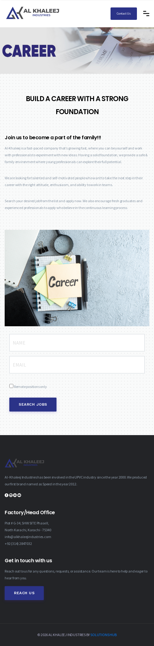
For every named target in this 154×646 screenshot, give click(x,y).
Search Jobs (33, 404)
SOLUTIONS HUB (103, 634)
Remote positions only (30, 386)
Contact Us (124, 13)
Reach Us (24, 593)
